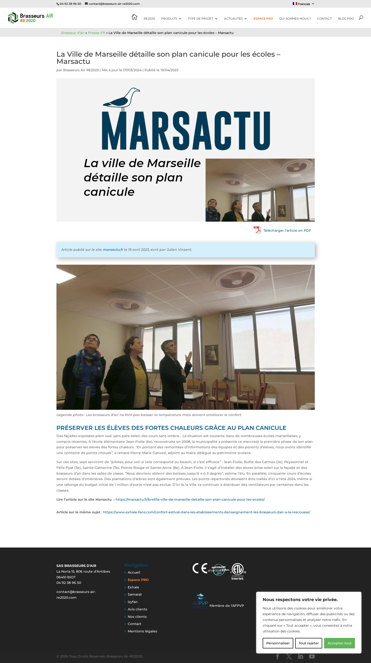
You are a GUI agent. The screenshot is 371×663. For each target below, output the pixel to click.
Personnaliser (278, 643)
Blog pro (346, 18)
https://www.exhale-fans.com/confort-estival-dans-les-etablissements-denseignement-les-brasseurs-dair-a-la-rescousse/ (206, 512)
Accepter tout (340, 643)
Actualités (233, 18)
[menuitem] (304, 5)
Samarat (135, 594)
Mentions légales (142, 631)
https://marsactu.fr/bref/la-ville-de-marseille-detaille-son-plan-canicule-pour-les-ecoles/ (190, 499)
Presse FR (96, 33)
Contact (324, 18)
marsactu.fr (113, 249)
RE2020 (149, 18)
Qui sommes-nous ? (295, 18)
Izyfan (133, 602)
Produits (169, 18)
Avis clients (137, 609)
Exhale (133, 587)
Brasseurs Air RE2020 (81, 70)
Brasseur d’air (72, 33)
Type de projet (200, 18)
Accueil (134, 572)
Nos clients (137, 616)
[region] (308, 622)
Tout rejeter (309, 643)
